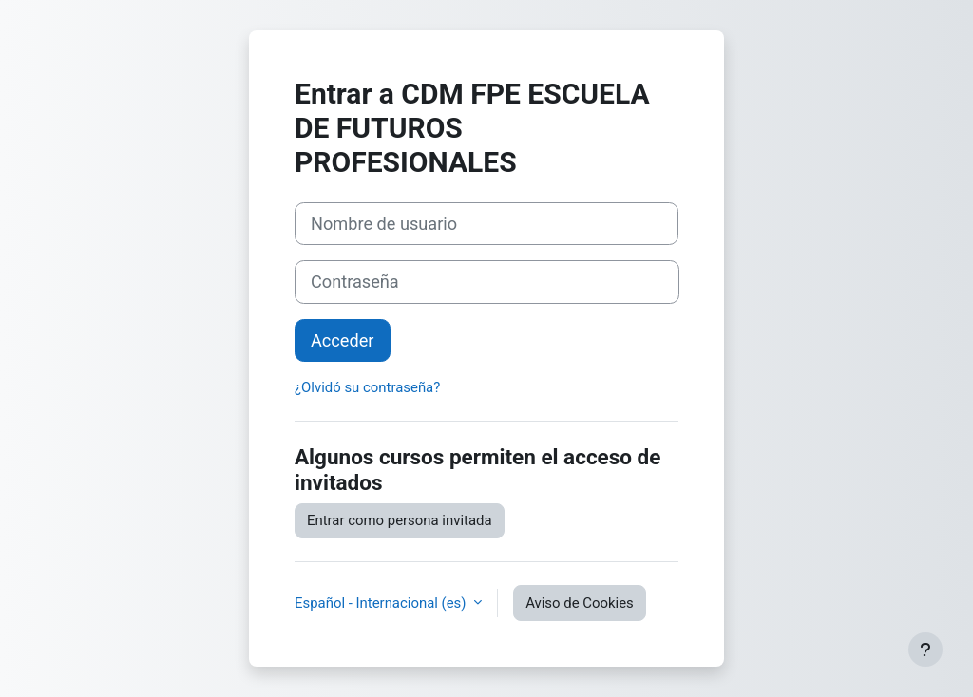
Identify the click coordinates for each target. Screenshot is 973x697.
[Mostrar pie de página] (925, 649)
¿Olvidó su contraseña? (367, 387)
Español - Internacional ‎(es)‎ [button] (382, 603)
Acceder (342, 340)
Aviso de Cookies (579, 603)
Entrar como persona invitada (399, 520)
